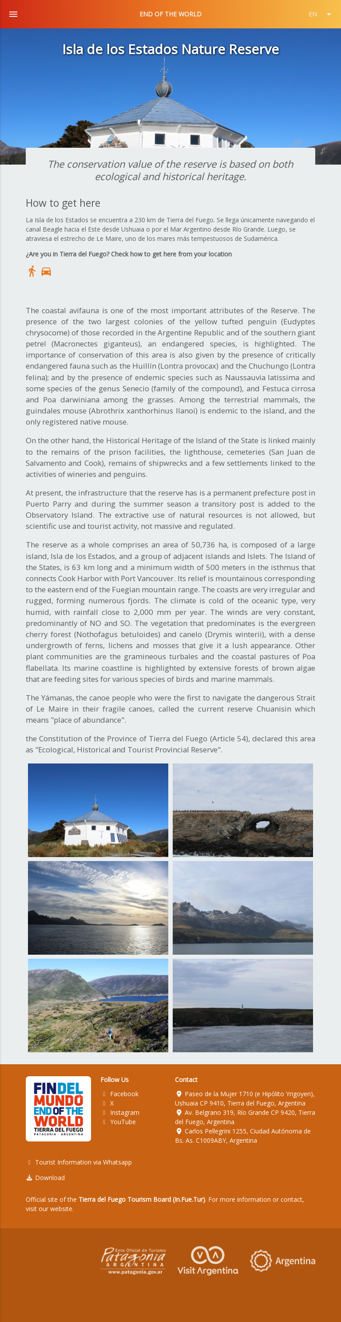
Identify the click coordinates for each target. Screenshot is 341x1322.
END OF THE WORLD (170, 14)
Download (45, 1177)
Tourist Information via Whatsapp (79, 1162)
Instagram (119, 1112)
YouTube (118, 1121)
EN (321, 14)
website (61, 1208)
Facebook (119, 1094)
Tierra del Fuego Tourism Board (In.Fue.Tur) (142, 1199)
